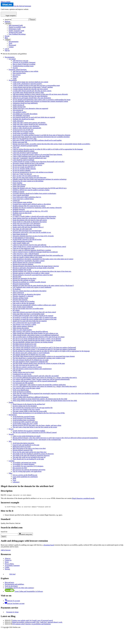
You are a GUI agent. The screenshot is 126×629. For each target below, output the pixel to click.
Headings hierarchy (19, 209)
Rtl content (16, 310)
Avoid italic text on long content (23, 131)
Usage (15, 78)
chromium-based (49, 545)
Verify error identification (21, 390)
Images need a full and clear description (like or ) (28, 227)
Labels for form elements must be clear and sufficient (29, 245)
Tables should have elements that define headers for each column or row (35, 333)
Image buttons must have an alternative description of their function (34, 218)
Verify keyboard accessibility (22, 392)
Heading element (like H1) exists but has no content (29, 206)
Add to (6, 550)
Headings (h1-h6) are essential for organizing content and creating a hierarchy (37, 207)
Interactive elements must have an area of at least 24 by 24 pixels (33, 236)
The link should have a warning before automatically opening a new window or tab (39, 358)
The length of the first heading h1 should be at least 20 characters (33, 454)
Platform (7, 21)
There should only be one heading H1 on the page (28, 459)
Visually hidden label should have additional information (30, 397)
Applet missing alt (18, 105)
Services (8, 23)
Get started (12, 59)
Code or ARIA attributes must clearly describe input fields (31, 156)
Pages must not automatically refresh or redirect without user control (34, 305)
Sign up (7, 50)
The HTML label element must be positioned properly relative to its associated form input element (44, 356)
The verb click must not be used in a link (25, 365)
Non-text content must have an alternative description (29, 291)
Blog (6, 38)
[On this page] (63, 268)
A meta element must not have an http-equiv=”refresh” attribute (33, 87)
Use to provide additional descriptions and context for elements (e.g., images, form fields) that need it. (45, 377)
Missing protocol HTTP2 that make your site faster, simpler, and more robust (37, 425)
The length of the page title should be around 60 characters (31, 455)
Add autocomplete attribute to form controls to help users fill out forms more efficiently (40, 94)
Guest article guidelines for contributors (25, 477)
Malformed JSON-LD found (22, 446)
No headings (16, 289)
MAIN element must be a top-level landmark (27, 262)
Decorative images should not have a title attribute (28, 163)
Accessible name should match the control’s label (28, 92)
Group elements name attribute (22, 202)
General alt (16, 200)
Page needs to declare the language (24, 303)
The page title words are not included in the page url (29, 457)
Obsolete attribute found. (20, 298)
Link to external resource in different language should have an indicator (35, 252)
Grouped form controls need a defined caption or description (32, 204)
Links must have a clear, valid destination (26, 253)
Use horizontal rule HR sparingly (23, 383)
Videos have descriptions (20, 395)
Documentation (13, 41)
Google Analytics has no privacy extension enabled (29, 430)
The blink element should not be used (24, 344)
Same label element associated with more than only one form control (34, 312)
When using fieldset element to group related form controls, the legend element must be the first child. (45, 400)
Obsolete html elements (20, 299)
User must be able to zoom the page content (26, 388)
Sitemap (7, 569)
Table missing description (21, 328)
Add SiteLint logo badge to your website (25, 71)
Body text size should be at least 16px (24, 138)
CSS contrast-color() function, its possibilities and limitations (31, 624)
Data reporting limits (19, 73)
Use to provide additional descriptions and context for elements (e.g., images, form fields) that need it (45, 386)
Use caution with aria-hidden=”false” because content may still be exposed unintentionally (41, 379)
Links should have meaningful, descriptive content (28, 261)
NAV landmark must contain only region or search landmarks (32, 287)
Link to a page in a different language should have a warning (32, 250)
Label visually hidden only (21, 243)
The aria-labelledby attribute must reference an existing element (33, 342)
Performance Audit (15, 29)
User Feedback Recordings (17, 34)
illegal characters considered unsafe (83, 498)
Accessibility (13, 80)
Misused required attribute (21, 284)
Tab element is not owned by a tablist (24, 324)
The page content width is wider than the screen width (30, 411)
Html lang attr (17, 215)
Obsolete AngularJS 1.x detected (23, 296)
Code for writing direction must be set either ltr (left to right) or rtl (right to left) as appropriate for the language (48, 149)
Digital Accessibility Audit (17, 27)
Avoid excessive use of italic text (23, 130)
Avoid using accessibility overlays (23, 133)
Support (8, 39)
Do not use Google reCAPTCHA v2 (24, 167)
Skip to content (5, 1)
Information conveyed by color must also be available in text (32, 232)
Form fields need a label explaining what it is (27, 197)
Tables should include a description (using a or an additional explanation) (36, 335)
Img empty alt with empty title (22, 229)
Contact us (8, 560)
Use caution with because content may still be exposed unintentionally (35, 381)
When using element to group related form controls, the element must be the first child (40, 399)
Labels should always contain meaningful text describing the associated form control (39, 246)
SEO (10, 441)
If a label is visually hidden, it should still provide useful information (34, 216)
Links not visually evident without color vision (27, 257)
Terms (7, 562)
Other (10, 473)
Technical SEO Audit (15, 32)
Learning (11, 461)
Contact (11, 47)
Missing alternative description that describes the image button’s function (36, 266)
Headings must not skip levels (22, 213)
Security (15, 68)
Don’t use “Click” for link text (22, 174)
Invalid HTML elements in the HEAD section (27, 239)
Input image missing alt (20, 234)
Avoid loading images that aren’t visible (25, 423)
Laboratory (16, 482)
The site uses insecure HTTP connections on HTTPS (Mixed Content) (35, 432)
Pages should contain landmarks (23, 307)
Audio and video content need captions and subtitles (29, 122)
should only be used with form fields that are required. (30, 321)
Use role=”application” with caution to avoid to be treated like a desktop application (39, 384)
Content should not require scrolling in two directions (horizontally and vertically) (38, 161)
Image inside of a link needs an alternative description (30, 222)
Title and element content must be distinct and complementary (32, 369)
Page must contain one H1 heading (24, 301)
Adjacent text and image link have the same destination (30, 96)
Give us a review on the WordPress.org (25, 475)
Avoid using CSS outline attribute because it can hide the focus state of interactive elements (41, 135)
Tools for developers (11, 586)
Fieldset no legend (18, 191)
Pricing (7, 36)
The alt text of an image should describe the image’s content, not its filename (37, 338)
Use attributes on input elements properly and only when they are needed (36, 376)
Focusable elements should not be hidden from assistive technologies (34, 193)
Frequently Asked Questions (17, 69)
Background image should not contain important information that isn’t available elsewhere (41, 137)
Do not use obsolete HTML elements (24, 168)
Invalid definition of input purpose (23, 238)
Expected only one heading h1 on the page (26, 445)
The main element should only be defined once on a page (31, 360)
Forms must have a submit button (23, 199)
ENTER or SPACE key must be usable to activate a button (31, 190)
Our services (16, 75)
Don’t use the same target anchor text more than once (29, 177)
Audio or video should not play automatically (27, 128)
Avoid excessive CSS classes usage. (24, 418)
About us (7, 558)
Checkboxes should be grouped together (25, 145)
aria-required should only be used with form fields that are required (34, 117)
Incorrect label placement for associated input (27, 230)
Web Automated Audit (16, 25)
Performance (13, 415)
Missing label (17, 276)
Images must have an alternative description (26, 225)
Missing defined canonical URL (23, 450)
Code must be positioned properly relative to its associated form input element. (37, 154)
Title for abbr (17, 370)
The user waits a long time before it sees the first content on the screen (35, 427)
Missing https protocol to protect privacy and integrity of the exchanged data (37, 439)
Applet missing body (19, 107)
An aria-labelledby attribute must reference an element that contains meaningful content (40, 101)
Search (4, 536)
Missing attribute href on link (22, 269)
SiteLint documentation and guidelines (14, 54)
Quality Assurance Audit (16, 30)
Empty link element (19, 186)
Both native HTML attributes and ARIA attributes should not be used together (37, 140)
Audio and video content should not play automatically (30, 124)
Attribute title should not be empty (23, 119)
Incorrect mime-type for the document (25, 406)
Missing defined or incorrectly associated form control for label (33, 275)
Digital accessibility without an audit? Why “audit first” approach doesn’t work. (37, 622)
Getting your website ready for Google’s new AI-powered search (32, 620)
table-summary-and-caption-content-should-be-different (30, 331)
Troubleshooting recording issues (23, 66)
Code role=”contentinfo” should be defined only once (29, 158)
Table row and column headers (22, 330)
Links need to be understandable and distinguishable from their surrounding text (38, 255)
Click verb (16, 147)
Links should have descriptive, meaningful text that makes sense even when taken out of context (43, 259)
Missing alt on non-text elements (23, 264)
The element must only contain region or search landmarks (31, 353)
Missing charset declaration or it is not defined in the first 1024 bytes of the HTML (39, 413)
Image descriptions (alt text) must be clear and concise (30, 220)
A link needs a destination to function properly (27, 83)
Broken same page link (20, 142)
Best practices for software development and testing (29, 469)
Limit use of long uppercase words (23, 248)
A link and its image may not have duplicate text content (30, 82)
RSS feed (10, 574)
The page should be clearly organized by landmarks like (30, 361)
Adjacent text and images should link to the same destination (32, 98)
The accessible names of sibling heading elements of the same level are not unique (38, 337)
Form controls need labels (21, 195)
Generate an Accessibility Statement (24, 62)
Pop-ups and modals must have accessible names (28, 308)
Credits (7, 567)
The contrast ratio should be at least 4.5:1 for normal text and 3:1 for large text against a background (44, 347)
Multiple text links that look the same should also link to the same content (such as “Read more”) (43, 285)
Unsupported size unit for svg (22, 374)
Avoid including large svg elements (24, 420)
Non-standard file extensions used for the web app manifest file (33, 407)
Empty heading (17, 183)
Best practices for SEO (20, 468)
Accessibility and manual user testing (24, 462)
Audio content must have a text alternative (26, 126)
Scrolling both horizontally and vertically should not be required (33, 315)
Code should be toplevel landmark (23, 160)
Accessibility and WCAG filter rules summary (19, 588)
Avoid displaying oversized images (24, 416)
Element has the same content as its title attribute (28, 181)
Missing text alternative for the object (24, 278)
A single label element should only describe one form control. (32, 91)
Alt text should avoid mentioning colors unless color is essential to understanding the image (41, 99)
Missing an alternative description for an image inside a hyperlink (33, 268)
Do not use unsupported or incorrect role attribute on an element (33, 172)
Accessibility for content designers (23, 464)
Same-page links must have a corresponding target (28, 314)
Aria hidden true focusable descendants (25, 114)
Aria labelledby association (21, 115)
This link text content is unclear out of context (27, 367)
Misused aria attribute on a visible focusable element (29, 282)
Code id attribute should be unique (23, 151)
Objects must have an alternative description (27, 294)
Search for (8, 19)
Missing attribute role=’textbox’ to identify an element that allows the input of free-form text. (42, 271)
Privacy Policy (9, 564)
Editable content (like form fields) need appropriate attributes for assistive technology (40, 179)
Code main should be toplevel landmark (25, 153)
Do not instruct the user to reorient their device (27, 165)
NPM (14, 478)
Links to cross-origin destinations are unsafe (26, 436)
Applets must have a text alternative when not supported (30, 108)
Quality (11, 402)
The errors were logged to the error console (26, 409)
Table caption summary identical (23, 326)
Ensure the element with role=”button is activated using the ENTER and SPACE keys (40, 188)
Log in (7, 48)
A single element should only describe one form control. (30, 89)
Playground (12, 45)
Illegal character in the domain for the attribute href (29, 404)
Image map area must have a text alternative (26, 223)
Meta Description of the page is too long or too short (29, 448)
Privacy (11, 429)
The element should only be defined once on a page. (29, 354)
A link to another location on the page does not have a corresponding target (36, 85)
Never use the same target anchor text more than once (29, 452)
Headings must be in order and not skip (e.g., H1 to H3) (30, 211)
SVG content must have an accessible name (26, 322)
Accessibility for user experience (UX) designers (28, 466)
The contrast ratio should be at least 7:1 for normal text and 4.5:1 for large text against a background (44, 349)
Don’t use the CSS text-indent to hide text (26, 176)
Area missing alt (18, 110)
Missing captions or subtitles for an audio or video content (31, 273)
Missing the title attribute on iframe (24, 280)
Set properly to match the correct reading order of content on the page (35, 317)
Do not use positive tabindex (22, 170)
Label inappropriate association (22, 241)
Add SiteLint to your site (20, 60)
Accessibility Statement (12, 565)
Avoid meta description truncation (23, 443)
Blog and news (9, 582)
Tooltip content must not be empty (23, 372)
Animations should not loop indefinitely (25, 103)
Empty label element (19, 184)
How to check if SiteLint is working (24, 64)
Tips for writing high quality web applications (27, 471)
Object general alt (18, 292)
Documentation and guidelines (14, 584)
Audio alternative (18, 121)
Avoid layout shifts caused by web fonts (25, 422)
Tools (10, 43)
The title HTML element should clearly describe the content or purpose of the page (39, 363)
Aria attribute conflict (19, 112)
